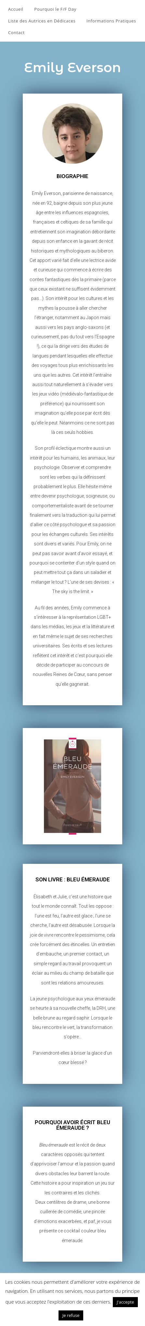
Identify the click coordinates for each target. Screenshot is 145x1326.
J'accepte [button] (125, 1302)
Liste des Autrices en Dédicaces (41, 21)
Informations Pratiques (111, 21)
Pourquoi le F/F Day (55, 9)
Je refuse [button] (71, 1315)
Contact (16, 32)
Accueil (15, 9)
